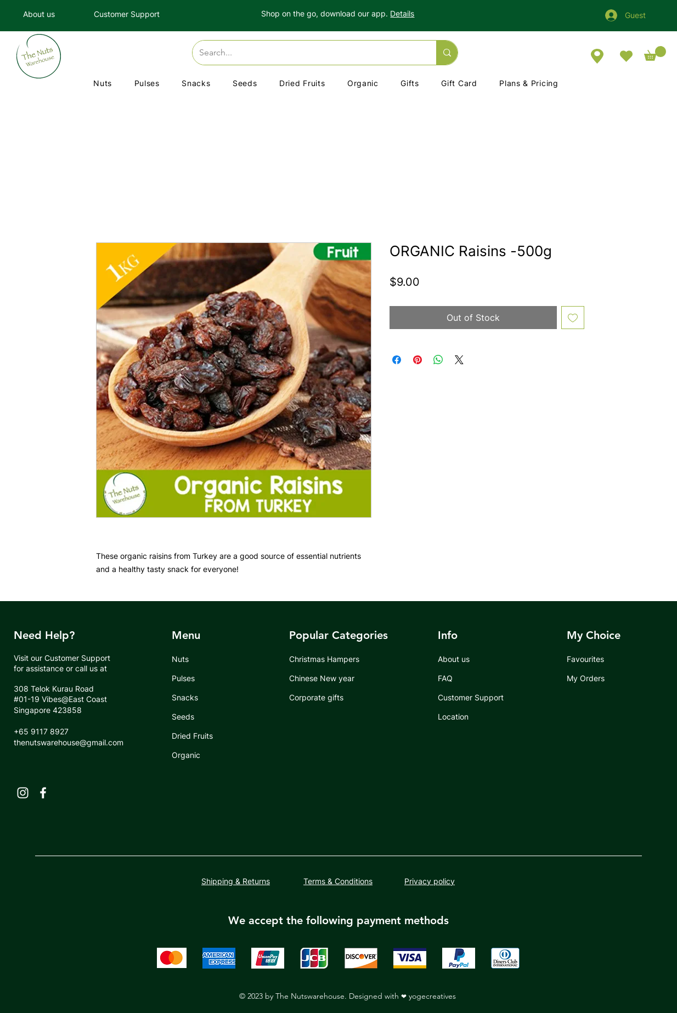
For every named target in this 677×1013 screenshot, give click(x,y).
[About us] (49, 14)
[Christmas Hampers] (329, 659)
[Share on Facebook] (396, 359)
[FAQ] (464, 678)
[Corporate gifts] (327, 697)
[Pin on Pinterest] (417, 359)
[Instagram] (22, 792)
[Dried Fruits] (198, 735)
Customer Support (77, 658)
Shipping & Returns (235, 881)
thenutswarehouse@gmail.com (68, 742)
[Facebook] (43, 792)
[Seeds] (198, 716)
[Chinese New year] (325, 678)
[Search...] (306, 53)
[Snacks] (211, 697)
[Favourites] (593, 659)
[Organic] (198, 755)
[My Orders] (593, 678)
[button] (655, 53)
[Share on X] (459, 359)
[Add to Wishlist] (572, 317)
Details (402, 13)
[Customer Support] (137, 14)
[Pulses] (198, 678)
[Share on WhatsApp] (438, 359)
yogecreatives (432, 996)
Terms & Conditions (338, 881)
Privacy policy (429, 881)
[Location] (464, 716)
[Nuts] (198, 659)
